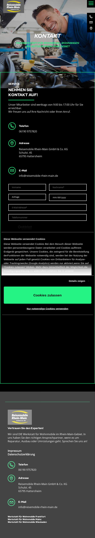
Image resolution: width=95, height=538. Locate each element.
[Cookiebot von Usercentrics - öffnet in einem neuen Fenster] (18, 228)
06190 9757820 (28, 131)
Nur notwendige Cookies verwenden (47, 308)
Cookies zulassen (47, 295)
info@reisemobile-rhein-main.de (38, 176)
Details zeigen (77, 281)
